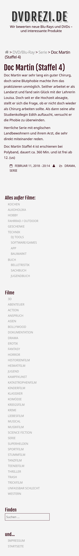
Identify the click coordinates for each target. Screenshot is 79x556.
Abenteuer (16, 304)
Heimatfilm (16, 366)
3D (10, 299)
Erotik (13, 343)
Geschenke (16, 226)
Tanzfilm (15, 460)
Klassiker (15, 393)
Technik (14, 232)
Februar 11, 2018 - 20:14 (32, 166)
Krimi (12, 410)
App (13, 248)
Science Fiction (20, 433)
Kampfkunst (17, 377)
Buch (12, 260)
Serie (43, 52)
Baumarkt (19, 254)
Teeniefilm (16, 466)
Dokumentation (20, 332)
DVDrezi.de (39, 16)
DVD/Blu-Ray (23, 52)
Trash (12, 477)
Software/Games (24, 243)
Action (13, 310)
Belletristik (20, 265)
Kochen (14, 204)
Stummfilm (16, 455)
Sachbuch (18, 270)
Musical (14, 421)
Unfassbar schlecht (24, 488)
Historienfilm (19, 360)
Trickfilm (15, 483)
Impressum (16, 541)
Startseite (16, 546)
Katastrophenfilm (22, 382)
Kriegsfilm (16, 405)
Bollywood (17, 327)
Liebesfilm (16, 416)
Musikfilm (16, 427)
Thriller (14, 472)
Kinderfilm (16, 388)
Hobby (13, 215)
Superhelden (18, 444)
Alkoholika (17, 210)
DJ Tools (17, 237)
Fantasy (14, 349)
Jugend (13, 371)
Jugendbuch (20, 276)
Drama (69, 166)
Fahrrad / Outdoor (23, 221)
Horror (14, 355)
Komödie (15, 399)
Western (14, 494)
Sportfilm (16, 449)
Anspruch (15, 316)
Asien (12, 321)
